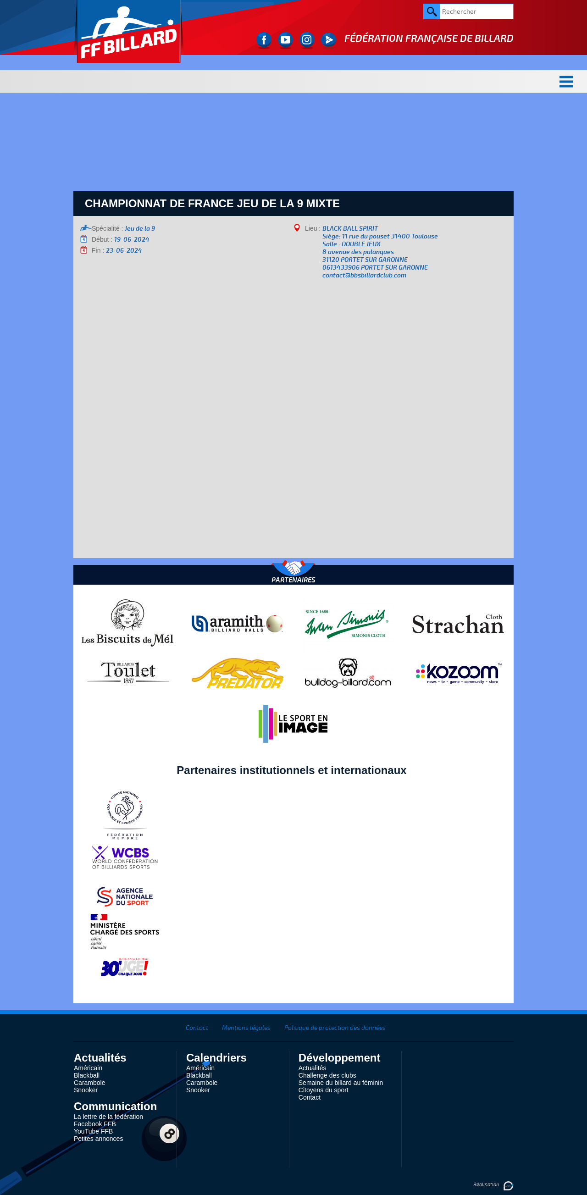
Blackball (87, 1075)
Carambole (89, 1082)
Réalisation (493, 1185)
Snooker (86, 1090)
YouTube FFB (93, 1131)
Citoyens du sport (324, 1090)
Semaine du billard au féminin (341, 1082)
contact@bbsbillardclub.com (364, 275)
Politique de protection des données (335, 1028)
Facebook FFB (95, 1124)
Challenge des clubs (327, 1075)
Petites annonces (98, 1138)
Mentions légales (246, 1028)
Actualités (313, 1068)
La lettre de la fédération (108, 1116)
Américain (88, 1068)
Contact (197, 1028)
